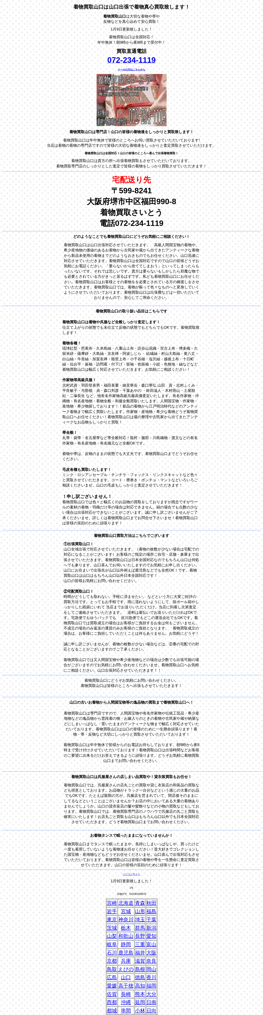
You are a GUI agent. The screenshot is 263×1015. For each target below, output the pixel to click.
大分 (151, 994)
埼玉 (140, 919)
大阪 (151, 952)
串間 (126, 1010)
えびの (126, 969)
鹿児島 (125, 952)
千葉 (151, 919)
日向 (151, 1010)
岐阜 (112, 944)
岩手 (112, 911)
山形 (140, 911)
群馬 (140, 928)
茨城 (112, 928)
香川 (151, 977)
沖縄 (126, 1002)
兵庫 (126, 961)
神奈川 (125, 919)
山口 (126, 977)
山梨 (112, 936)
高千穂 (125, 985)
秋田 (151, 903)
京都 (112, 961)
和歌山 (125, 936)
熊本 (140, 994)
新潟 (151, 928)
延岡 (140, 1002)
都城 (112, 1010)
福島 (151, 911)
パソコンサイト (131, 874)
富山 (151, 944)
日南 (151, 1002)
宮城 (126, 911)
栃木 (126, 928)
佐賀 (112, 994)
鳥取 (112, 969)
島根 (140, 969)
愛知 (151, 936)
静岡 (126, 944)
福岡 (151, 985)
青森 (140, 903)
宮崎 (112, 903)
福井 (140, 952)
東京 (112, 919)
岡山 (151, 969)
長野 (140, 936)
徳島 (140, 977)
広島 (112, 977)
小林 (140, 1010)
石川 (112, 952)
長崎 (126, 994)
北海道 (125, 903)
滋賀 (140, 961)
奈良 (151, 961)
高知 (140, 985)
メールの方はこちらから (131, 69)
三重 (140, 944)
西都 (112, 1002)
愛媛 (112, 985)
